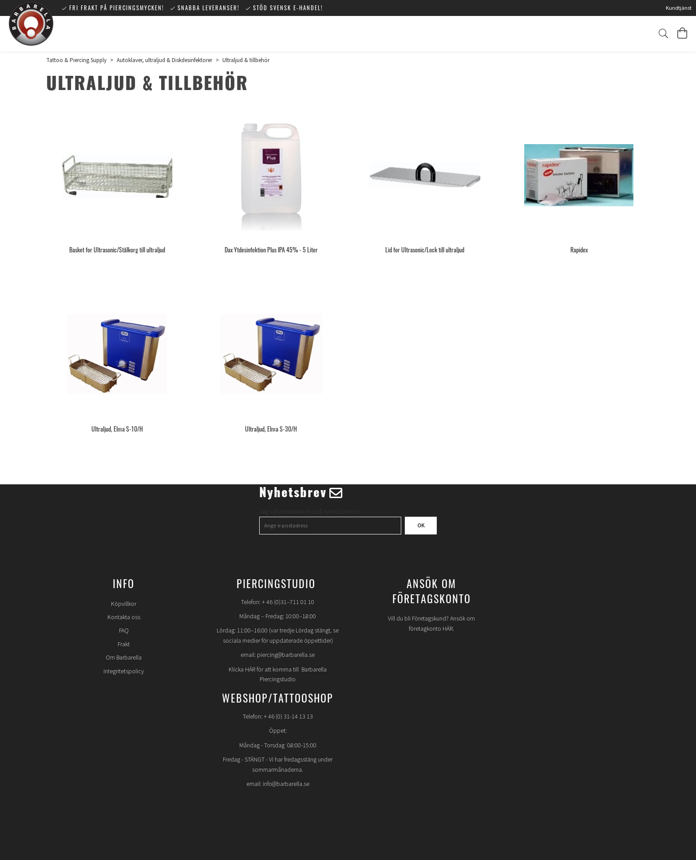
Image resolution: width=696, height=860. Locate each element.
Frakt (124, 644)
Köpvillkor (123, 604)
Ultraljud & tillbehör (245, 60)
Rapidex (579, 249)
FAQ (124, 630)
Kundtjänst (679, 8)
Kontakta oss (123, 617)
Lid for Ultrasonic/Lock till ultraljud (424, 249)
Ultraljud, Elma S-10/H (117, 428)
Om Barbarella (124, 657)
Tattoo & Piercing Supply (76, 60)
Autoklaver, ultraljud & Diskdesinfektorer (164, 60)
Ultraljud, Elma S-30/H (271, 428)
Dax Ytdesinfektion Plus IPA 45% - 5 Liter (271, 249)
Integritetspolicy (123, 671)
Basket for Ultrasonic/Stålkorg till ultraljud (117, 249)
